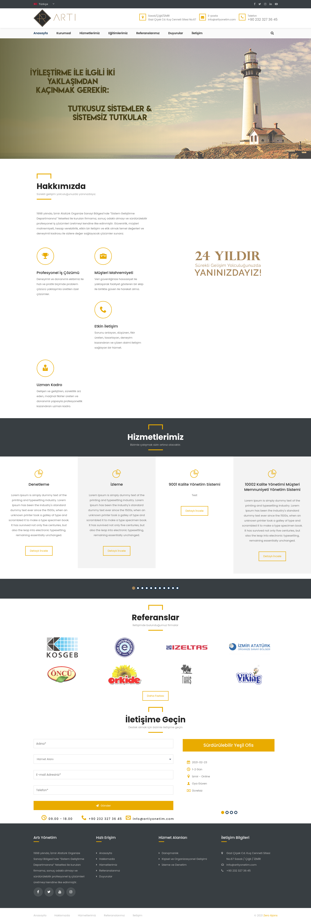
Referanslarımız (148, 33)
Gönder (103, 806)
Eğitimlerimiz (118, 33)
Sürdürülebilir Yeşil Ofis (228, 745)
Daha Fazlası (155, 696)
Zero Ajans (270, 915)
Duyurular (175, 33)
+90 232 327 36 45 (239, 871)
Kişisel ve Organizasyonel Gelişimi (184, 859)
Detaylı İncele (39, 551)
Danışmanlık (170, 853)
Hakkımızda (107, 859)
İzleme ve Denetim (174, 865)
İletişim (197, 33)
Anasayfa (41, 33)
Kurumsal (64, 33)
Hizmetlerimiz (89, 33)
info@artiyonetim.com (242, 865)
